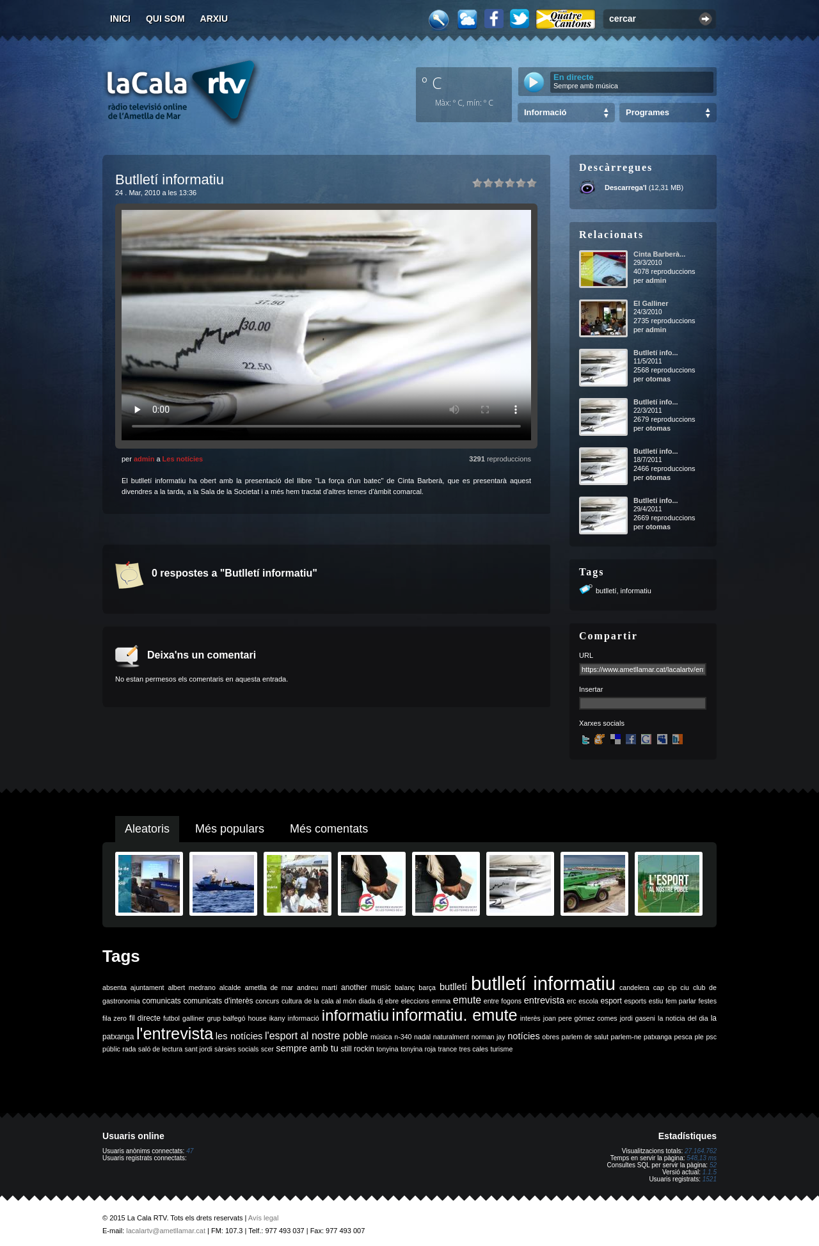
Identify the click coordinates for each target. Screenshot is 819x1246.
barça (427, 987)
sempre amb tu (307, 1048)
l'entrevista (174, 1033)
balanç (405, 987)
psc (711, 1037)
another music (366, 987)
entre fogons (502, 1001)
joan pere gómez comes (580, 1018)
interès (530, 1018)
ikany (277, 1018)
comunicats (161, 1000)
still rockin (357, 1048)
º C (432, 82)
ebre (392, 1001)
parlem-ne (626, 1037)
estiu (656, 1001)
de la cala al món (330, 1001)
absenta (114, 987)
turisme (501, 1049)
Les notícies (183, 459)
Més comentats (329, 828)
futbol (171, 1018)
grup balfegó (226, 1018)
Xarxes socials (601, 723)
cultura (292, 1001)
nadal (422, 1037)
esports (635, 1001)
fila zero (114, 1018)
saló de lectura (160, 1049)
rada (129, 1049)
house (257, 1018)
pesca (683, 1037)
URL (586, 655)
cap (658, 987)
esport (610, 1000)
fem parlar (680, 1001)
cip (672, 987)
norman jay (488, 1037)
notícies (523, 1036)
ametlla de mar (268, 987)
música (381, 1037)
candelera (634, 987)
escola (588, 1001)
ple (699, 1037)
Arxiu (214, 18)
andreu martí (317, 987)
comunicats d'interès (218, 1000)
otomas (658, 379)
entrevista (544, 1000)
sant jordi (198, 1049)
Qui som (165, 18)
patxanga (658, 1037)
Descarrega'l (626, 187)
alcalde (230, 987)
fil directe (145, 1018)
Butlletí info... (655, 352)
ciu (684, 987)
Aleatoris (147, 828)
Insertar (591, 689)
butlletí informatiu (543, 983)
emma (441, 1001)
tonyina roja (418, 1049)
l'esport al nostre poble (316, 1035)
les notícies (239, 1036)
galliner (193, 1018)
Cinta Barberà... (659, 254)
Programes (647, 112)
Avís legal (263, 1218)
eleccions (415, 1001)
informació (303, 1018)
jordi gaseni (637, 1018)
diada (366, 1001)
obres (550, 1037)
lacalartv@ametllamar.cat (165, 1230)
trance (447, 1049)
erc (571, 1001)
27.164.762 (701, 1150)
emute (467, 999)
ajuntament (147, 987)
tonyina (387, 1049)
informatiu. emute (454, 1015)
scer (267, 1049)
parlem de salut (585, 1037)
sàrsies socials (236, 1049)
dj (380, 1001)
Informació (545, 112)
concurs (267, 1001)
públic (111, 1049)
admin (144, 459)
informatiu (636, 591)
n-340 (402, 1037)
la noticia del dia (683, 1018)
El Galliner (650, 303)
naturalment (451, 1037)
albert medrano (192, 987)
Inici (120, 18)
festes (708, 1001)
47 (189, 1150)
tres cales (473, 1049)
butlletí (606, 591)
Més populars (229, 828)
